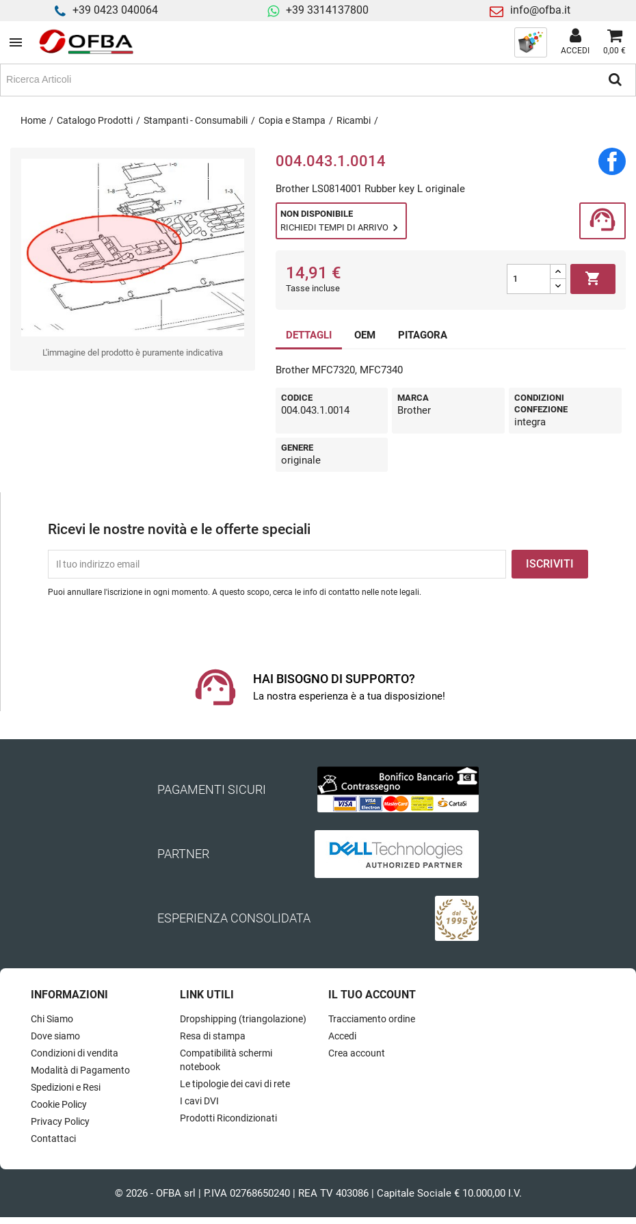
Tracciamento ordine (371, 1018)
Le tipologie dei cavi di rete (235, 1083)
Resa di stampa (213, 1035)
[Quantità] (529, 279)
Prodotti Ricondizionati (228, 1118)
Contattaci (53, 1138)
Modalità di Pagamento (80, 1070)
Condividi (612, 161)
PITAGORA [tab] (422, 335)
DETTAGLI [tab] (309, 335)
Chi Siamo (52, 1018)
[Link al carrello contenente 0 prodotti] (614, 42)
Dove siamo (55, 1035)
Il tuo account (372, 994)
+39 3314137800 (327, 9)
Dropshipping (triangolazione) (243, 1018)
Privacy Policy (60, 1121)
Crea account (356, 1053)
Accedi (342, 1035)
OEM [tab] (364, 335)
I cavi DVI (199, 1100)
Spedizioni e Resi (66, 1087)
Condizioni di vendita (74, 1053)
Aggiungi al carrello (593, 279)
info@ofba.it (540, 9)
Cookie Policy (59, 1104)
